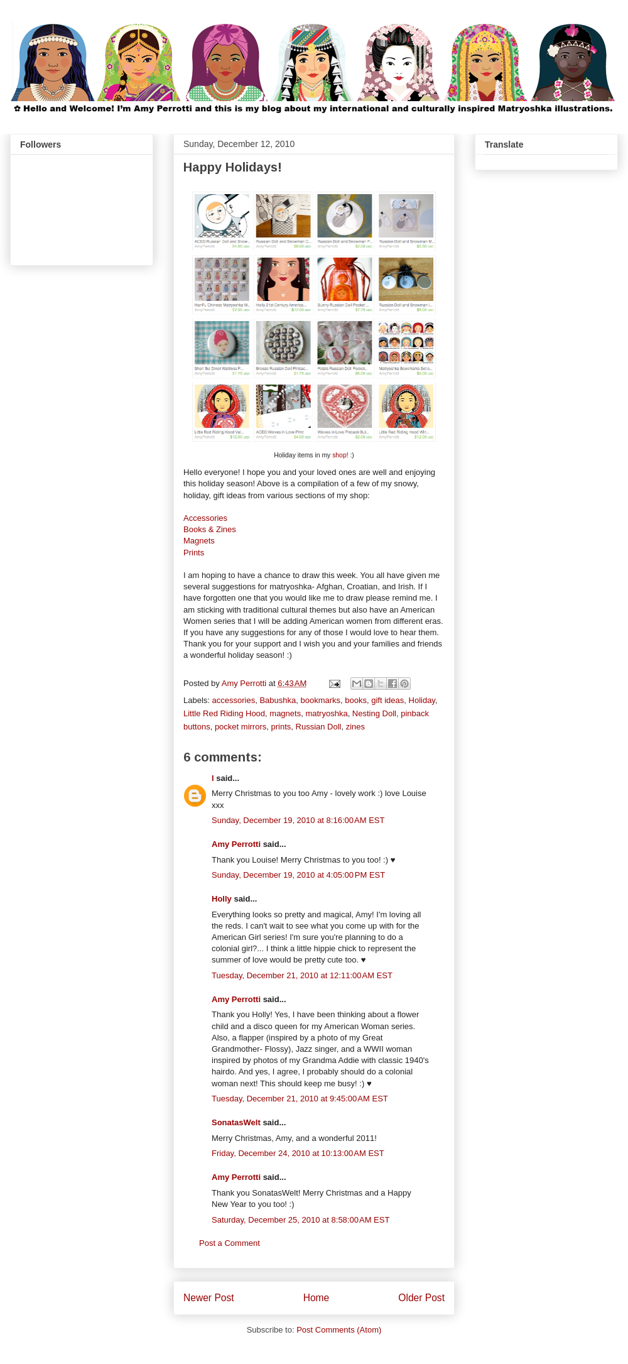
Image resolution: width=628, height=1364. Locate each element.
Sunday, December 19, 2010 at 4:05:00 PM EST (298, 875)
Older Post (421, 1297)
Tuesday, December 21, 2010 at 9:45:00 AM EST (300, 1098)
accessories (234, 700)
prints (281, 726)
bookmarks (320, 700)
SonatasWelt (236, 1122)
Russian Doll (319, 726)
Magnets (199, 540)
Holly (222, 898)
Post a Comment (229, 1243)
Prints (193, 552)
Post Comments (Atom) (338, 1329)
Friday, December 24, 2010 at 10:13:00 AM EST (298, 1153)
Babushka (277, 700)
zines (355, 726)
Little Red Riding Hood (224, 713)
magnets (285, 713)
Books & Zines (209, 529)
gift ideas (387, 700)
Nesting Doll (374, 713)
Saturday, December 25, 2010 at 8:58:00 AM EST (300, 1220)
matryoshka (326, 713)
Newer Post (208, 1297)
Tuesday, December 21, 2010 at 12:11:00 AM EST (302, 975)
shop (339, 455)
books (356, 700)
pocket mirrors (240, 726)
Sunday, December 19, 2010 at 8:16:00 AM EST (298, 820)
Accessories (205, 518)
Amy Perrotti (236, 844)
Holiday (422, 700)
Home (316, 1297)
